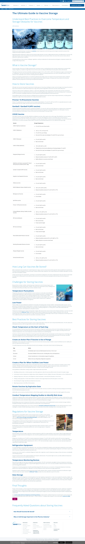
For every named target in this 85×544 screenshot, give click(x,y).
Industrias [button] (23, 5)
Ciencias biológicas (36, 525)
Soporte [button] (38, 5)
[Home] (5, 5)
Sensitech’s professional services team (47, 405)
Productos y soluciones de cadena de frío (36, 532)
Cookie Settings (55, 542)
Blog (6, 8)
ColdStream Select (33, 471)
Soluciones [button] (15, 5)
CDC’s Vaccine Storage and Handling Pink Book (27, 417)
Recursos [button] (46, 5)
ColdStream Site (25, 312)
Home (2, 8)
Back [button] (15, 499)
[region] (42, 542)
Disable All (61, 542)
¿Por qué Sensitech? (46, 524)
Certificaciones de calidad (47, 525)
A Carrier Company (30, 540)
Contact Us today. (66, 496)
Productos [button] (31, 5)
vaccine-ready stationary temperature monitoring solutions (27, 495)
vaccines (34, 51)
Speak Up (44, 529)
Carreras (55, 526)
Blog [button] (65, 1)
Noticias (55, 525)
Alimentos (34, 524)
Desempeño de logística (26, 525)
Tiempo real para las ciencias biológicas (26, 530)
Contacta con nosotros (77, 5)
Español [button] (69, 1)
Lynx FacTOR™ (25, 526)
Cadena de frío (25, 524)
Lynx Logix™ (25, 528)
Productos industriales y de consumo (37, 527)
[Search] (77, 1)
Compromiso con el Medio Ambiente (47, 527)
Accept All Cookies (69, 542)
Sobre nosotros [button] (55, 5)
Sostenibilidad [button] (65, 5)
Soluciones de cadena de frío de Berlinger (27, 533)
